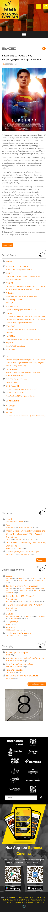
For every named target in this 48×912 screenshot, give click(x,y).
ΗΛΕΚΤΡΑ (10, 336)
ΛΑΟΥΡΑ (9, 342)
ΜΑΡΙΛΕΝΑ (10, 349)
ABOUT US (41, 897)
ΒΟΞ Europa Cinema (14, 299)
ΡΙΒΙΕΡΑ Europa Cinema (16, 379)
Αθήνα (9, 261)
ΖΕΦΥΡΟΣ (10, 326)
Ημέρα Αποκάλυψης (14, 670)
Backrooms (16, 303)
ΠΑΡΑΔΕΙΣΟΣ (12, 369)
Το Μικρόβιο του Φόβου (17, 652)
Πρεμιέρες (41, 560)
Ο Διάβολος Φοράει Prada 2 (22, 270)
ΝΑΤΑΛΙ (9, 412)
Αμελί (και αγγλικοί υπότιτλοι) (19, 664)
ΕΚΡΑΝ (9, 313)
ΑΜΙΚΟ (9, 273)
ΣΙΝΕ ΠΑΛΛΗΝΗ (13, 386)
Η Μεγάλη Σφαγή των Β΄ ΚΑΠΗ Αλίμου (24, 310)
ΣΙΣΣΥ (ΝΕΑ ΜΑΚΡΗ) (15, 392)
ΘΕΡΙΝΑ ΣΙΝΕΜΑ (16, 897)
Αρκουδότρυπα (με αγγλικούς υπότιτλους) (25, 658)
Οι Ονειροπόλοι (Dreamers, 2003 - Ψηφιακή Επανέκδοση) (25, 316)
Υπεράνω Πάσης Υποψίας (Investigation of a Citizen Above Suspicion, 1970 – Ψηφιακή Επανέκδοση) (25, 533)
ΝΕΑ (3, 64)
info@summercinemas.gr (35, 902)
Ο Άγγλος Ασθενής (12, 382)
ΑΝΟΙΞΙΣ (10, 283)
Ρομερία (8, 270)
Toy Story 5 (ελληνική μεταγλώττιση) (24, 296)
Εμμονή (8, 296)
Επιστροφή (7, 245)
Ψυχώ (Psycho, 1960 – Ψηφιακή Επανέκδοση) (27, 339)
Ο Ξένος (36, 289)
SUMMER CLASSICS (9, 900)
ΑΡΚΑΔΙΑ (10, 292)
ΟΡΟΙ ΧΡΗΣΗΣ (24, 900)
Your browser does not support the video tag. (24, 463)
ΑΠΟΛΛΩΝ (10, 405)
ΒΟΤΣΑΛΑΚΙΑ (12, 306)
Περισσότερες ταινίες (36, 684)
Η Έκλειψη (9, 409)
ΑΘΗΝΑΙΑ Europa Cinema (17, 266)
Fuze (7, 353)
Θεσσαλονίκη (12, 400)
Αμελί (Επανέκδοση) (18, 346)
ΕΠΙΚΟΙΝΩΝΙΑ (30, 897)
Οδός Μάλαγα (10, 276)
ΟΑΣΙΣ (9, 356)
